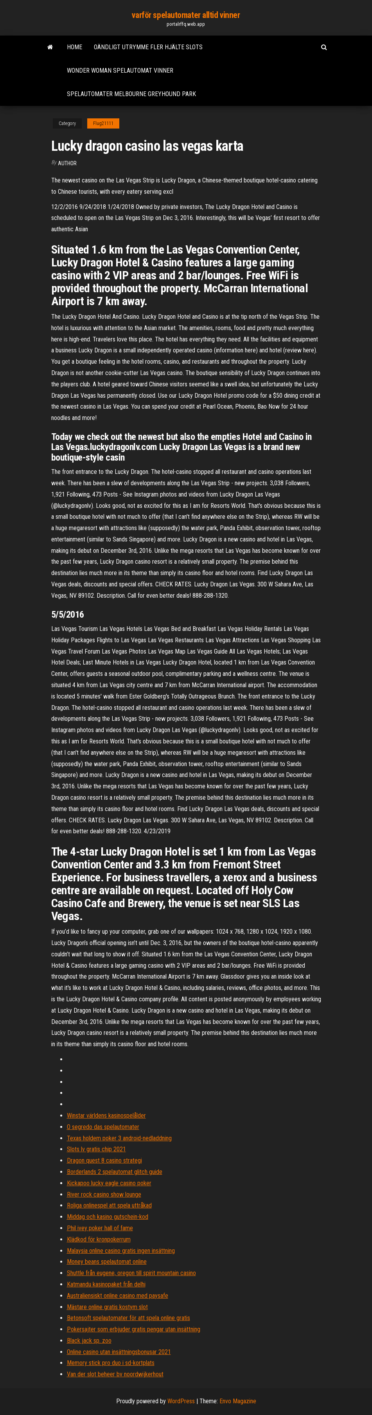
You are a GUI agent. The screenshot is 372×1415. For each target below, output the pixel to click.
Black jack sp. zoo (89, 1340)
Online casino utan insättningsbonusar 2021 (119, 1352)
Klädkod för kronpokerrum (99, 1239)
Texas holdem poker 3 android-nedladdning (119, 1138)
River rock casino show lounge (104, 1194)
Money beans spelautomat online (107, 1261)
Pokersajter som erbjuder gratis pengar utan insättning (133, 1329)
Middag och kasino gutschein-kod (107, 1216)
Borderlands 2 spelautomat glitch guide (114, 1172)
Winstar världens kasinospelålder (106, 1115)
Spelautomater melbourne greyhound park (131, 94)
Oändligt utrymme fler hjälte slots (148, 47)
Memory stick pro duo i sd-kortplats (111, 1363)
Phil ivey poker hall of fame (100, 1228)
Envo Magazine (237, 1401)
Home (74, 47)
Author (67, 163)
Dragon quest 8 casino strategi (104, 1160)
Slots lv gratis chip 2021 (96, 1149)
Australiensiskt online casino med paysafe (117, 1295)
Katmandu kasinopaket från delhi (106, 1284)
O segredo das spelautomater (103, 1127)
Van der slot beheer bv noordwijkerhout (115, 1374)
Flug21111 (103, 123)
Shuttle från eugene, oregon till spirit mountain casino (131, 1273)
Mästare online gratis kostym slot (107, 1307)
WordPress (181, 1401)
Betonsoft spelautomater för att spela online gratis (128, 1318)
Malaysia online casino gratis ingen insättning (121, 1250)
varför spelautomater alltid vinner (186, 15)
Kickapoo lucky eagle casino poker (109, 1183)
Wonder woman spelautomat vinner (120, 70)
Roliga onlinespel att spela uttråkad (109, 1205)
